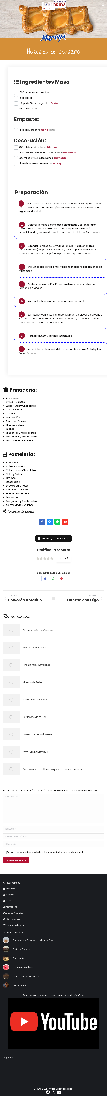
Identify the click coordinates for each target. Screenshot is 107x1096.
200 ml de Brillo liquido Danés (43, 158)
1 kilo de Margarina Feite (37, 130)
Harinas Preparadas (17, 493)
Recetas (7, 900)
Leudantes (12, 497)
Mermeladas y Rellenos (19, 440)
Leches (10, 429)
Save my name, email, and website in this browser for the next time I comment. (45, 852)
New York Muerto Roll (35, 751)
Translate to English (13, 925)
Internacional (10, 906)
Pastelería (8, 894)
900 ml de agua (28, 108)
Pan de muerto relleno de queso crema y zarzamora (53, 769)
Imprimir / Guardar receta (53, 538)
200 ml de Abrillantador (39, 147)
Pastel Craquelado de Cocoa (26, 976)
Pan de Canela (19, 985)
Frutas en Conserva (17, 421)
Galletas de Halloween (36, 699)
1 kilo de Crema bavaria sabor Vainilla (47, 152)
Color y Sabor (14, 409)
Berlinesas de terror (34, 717)
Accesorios (12, 398)
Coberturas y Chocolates (21, 406)
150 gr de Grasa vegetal (38, 103)
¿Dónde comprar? (12, 918)
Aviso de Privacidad (13, 912)
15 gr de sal (25, 98)
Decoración (13, 417)
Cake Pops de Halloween (37, 734)
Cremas (11, 413)
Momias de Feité (32, 682)
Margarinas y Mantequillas (21, 436)
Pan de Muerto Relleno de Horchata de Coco (33, 940)
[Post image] (11, 630)
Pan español (18, 958)
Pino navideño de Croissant (38, 630)
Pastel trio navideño (34, 647)
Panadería (9, 888)
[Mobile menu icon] (6, 5)
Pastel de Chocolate (22, 949)
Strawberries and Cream (24, 967)
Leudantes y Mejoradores (21, 433)
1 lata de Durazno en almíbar (41, 163)
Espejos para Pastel (17, 485)
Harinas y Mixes (15, 425)
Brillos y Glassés (15, 402)
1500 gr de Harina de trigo (34, 92)
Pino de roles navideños (36, 665)
